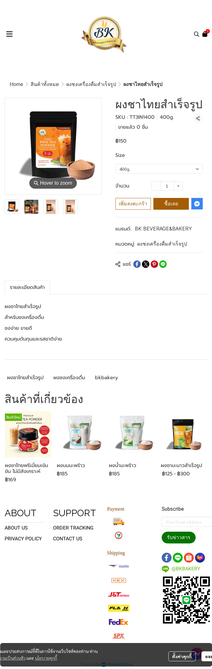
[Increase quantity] (178, 186)
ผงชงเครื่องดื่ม (69, 377)
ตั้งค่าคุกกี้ (182, 656)
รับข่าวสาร (178, 537)
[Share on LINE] (163, 264)
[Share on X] (145, 264)
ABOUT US (16, 528)
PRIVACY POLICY (23, 539)
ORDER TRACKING (73, 528)
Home (16, 84)
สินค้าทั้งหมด (45, 84)
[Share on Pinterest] (154, 264)
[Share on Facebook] (137, 264)
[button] (196, 34)
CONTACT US (67, 539)
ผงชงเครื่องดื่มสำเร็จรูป (91, 84)
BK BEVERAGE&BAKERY (163, 228)
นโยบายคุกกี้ (46, 658)
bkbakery (106, 377)
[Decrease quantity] (156, 186)
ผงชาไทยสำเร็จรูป (25, 377)
